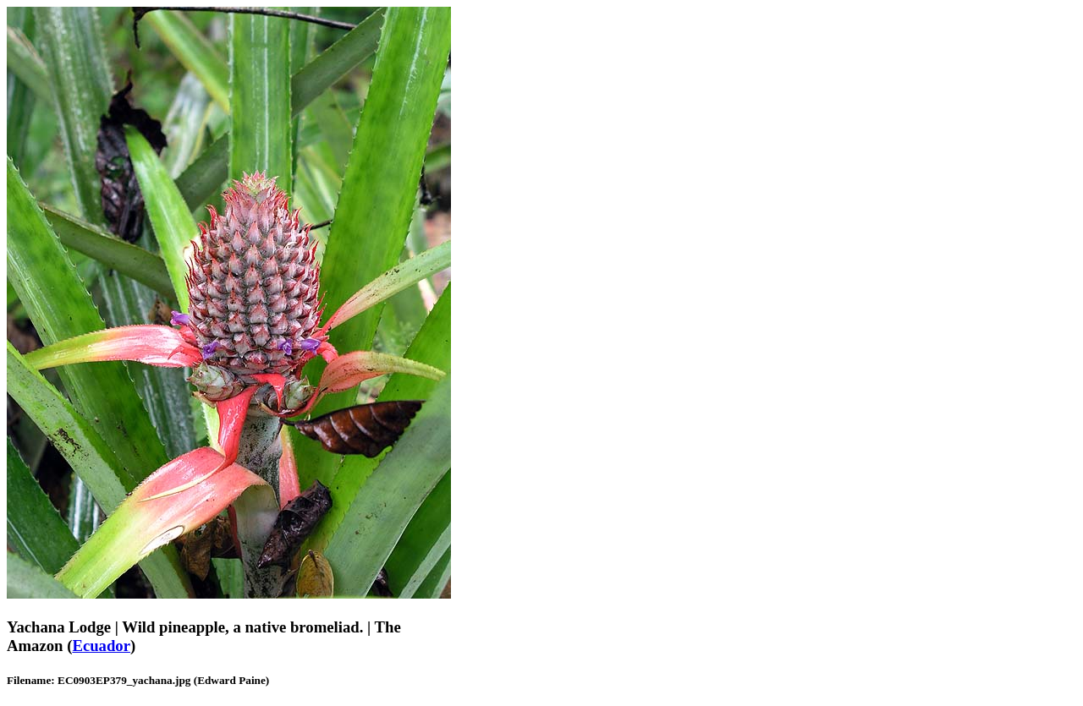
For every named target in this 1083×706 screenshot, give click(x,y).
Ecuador (101, 645)
